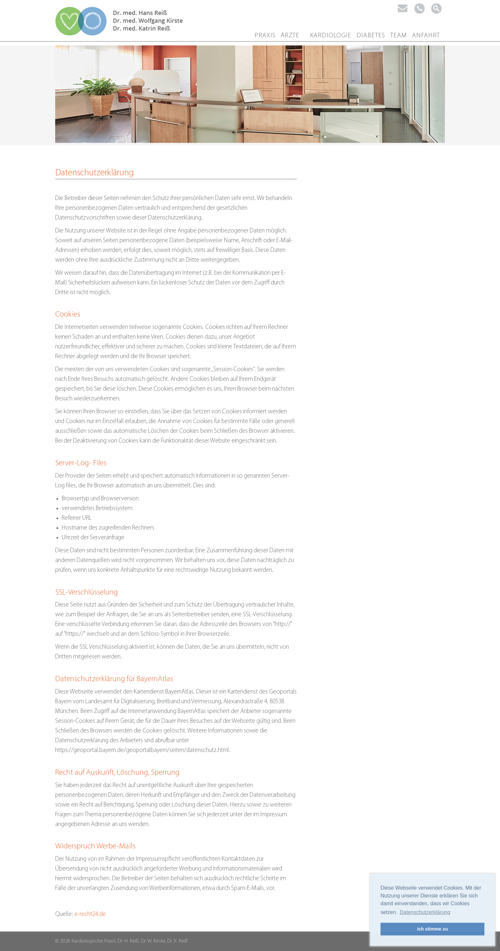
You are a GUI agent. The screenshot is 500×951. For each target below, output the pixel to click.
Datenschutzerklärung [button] (425, 912)
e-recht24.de (90, 914)
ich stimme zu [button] (432, 929)
